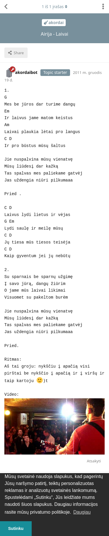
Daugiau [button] (82, 512)
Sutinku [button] (16, 528)
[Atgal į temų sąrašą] (6, 6)
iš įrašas (54, 6)
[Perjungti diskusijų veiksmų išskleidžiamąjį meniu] (103, 6)
